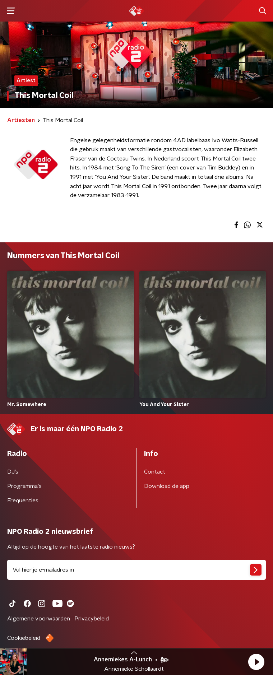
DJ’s (12, 472)
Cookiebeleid (23, 638)
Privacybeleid (91, 619)
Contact (154, 472)
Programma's (24, 486)
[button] (256, 661)
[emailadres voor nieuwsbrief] (136, 570)
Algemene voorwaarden (38, 619)
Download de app (166, 486)
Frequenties (22, 500)
